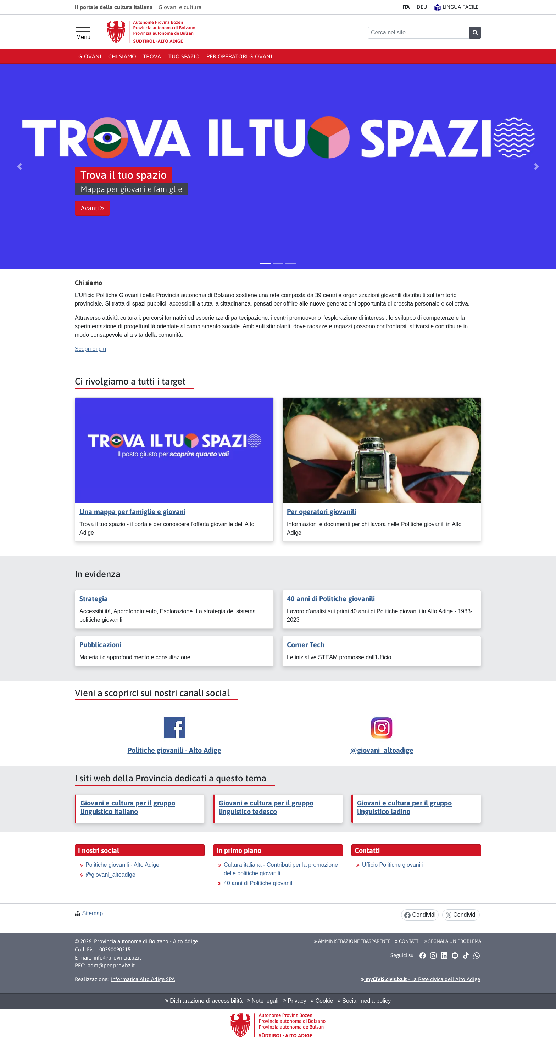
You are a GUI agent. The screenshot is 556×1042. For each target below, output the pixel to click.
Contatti (407, 941)
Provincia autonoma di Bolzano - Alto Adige (146, 941)
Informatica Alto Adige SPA (143, 979)
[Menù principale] (83, 31)
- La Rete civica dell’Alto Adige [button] (420, 979)
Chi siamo (122, 56)
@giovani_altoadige (381, 750)
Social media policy (364, 1001)
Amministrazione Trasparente (352, 941)
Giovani (89, 56)
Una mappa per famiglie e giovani (132, 511)
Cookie (322, 1001)
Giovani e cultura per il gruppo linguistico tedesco (266, 807)
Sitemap (92, 913)
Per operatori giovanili (241, 56)
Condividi (419, 915)
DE (422, 7)
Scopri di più (90, 349)
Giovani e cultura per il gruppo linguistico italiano (127, 807)
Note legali (262, 1001)
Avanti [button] (92, 208)
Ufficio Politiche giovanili (392, 865)
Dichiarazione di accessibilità (204, 1001)
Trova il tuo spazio (171, 56)
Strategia (93, 598)
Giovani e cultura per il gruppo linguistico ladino (404, 807)
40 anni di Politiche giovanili (331, 598)
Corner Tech (305, 644)
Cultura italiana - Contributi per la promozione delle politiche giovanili (281, 869)
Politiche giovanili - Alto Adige (174, 750)
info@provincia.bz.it (117, 958)
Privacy (294, 1001)
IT (406, 7)
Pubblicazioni (100, 644)
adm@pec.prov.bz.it (111, 965)
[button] (19, 166)
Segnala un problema (452, 941)
